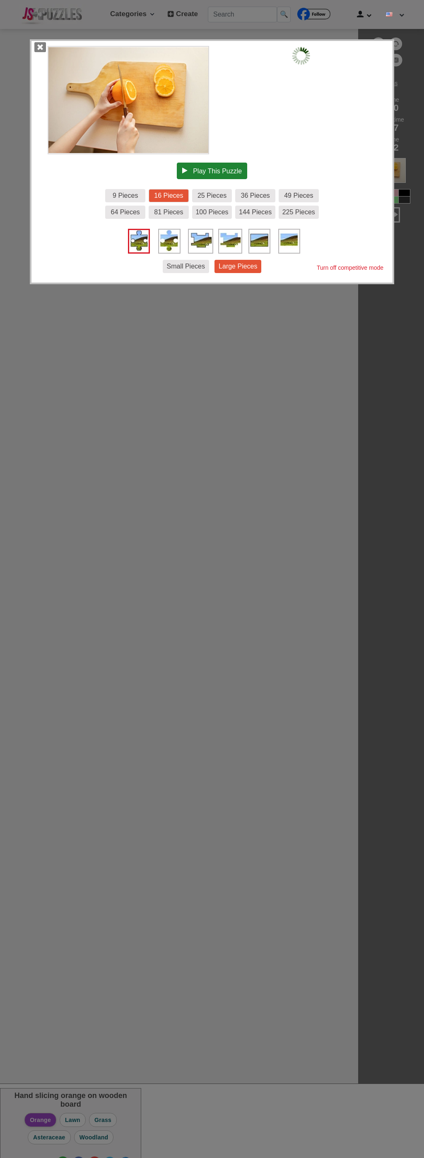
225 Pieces (298, 212)
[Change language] (395, 14)
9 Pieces (125, 195)
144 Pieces (255, 212)
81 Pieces (168, 212)
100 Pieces (211, 212)
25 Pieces (212, 195)
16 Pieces (168, 195)
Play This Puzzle (212, 171)
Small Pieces (186, 266)
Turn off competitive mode (350, 267)
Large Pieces (238, 266)
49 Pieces (298, 195)
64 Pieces (125, 212)
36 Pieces (255, 195)
